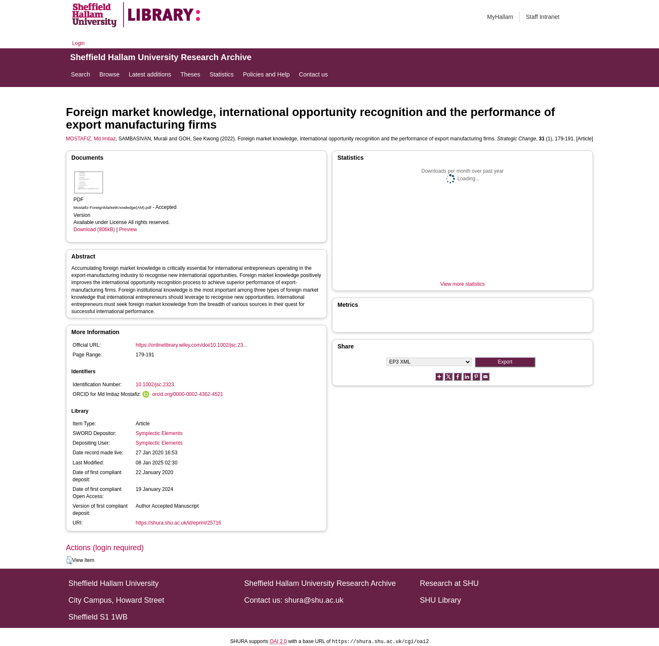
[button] (69, 560)
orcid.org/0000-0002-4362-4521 (187, 394)
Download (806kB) (94, 229)
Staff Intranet (542, 16)
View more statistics (462, 284)
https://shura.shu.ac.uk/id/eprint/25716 (178, 523)
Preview (128, 229)
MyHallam (500, 16)
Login (78, 43)
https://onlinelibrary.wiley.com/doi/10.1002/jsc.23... (192, 345)
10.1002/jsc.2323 (155, 385)
